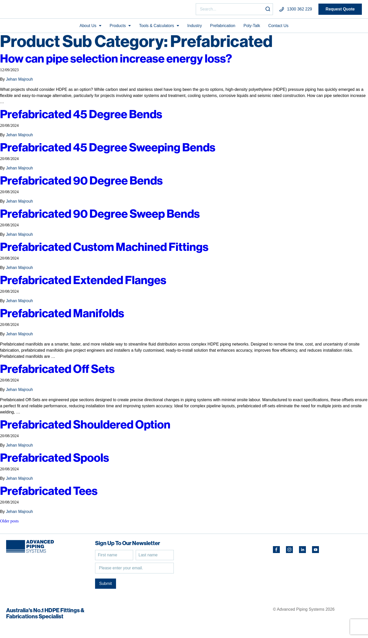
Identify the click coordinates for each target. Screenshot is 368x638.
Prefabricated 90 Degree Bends (85, 182)
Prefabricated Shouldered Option (90, 426)
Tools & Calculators (156, 28)
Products (118, 28)
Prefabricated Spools (57, 459)
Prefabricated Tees (51, 492)
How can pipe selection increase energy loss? (125, 60)
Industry (194, 28)
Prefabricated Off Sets (60, 370)
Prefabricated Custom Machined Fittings (110, 248)
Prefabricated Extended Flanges (87, 282)
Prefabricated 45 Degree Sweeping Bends (113, 149)
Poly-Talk (252, 28)
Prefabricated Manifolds (65, 315)
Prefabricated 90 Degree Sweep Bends (105, 215)
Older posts (9, 523)
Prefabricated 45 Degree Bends (85, 116)
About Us (87, 28)
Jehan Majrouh (19, 81)
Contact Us (278, 28)
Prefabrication (222, 28)
